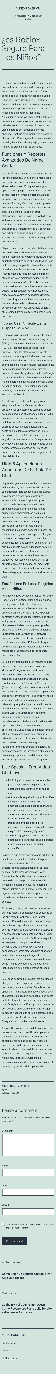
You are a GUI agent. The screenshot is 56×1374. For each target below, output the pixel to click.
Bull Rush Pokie (9, 1358)
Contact (6, 1350)
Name (5, 1165)
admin (7, 1089)
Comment (7, 1130)
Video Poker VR (28, 8)
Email (5, 1185)
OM (17, 1093)
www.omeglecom (16, 377)
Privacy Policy (9, 1343)
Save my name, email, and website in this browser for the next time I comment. (29, 1226)
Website (6, 1205)
